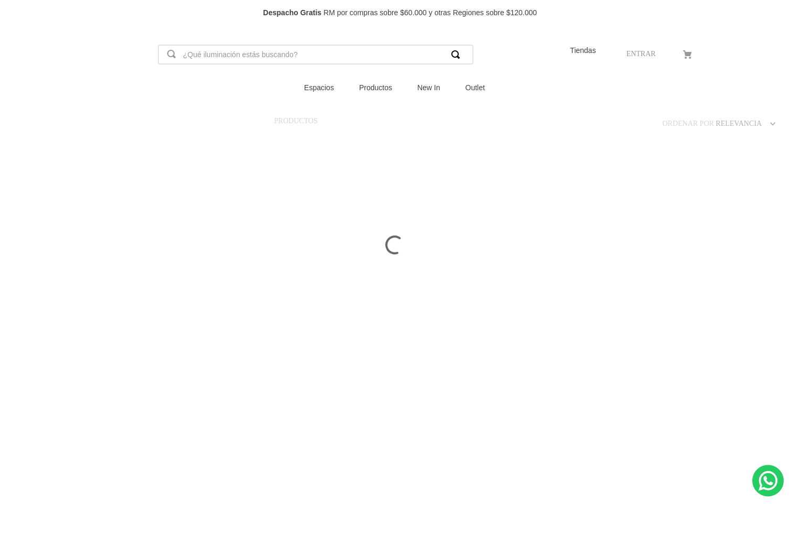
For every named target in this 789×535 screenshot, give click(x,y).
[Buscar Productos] (457, 54)
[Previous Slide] (13, 13)
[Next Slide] (776, 13)
